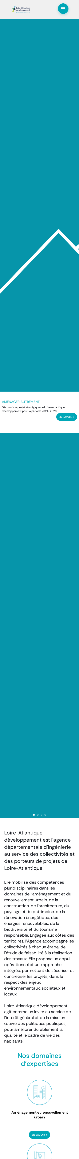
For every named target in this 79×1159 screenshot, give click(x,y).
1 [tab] (34, 815)
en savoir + (67, 417)
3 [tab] (41, 815)
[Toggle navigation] (63, 8)
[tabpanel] (39, 412)
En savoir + (39, 1135)
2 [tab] (38, 815)
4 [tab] (45, 815)
